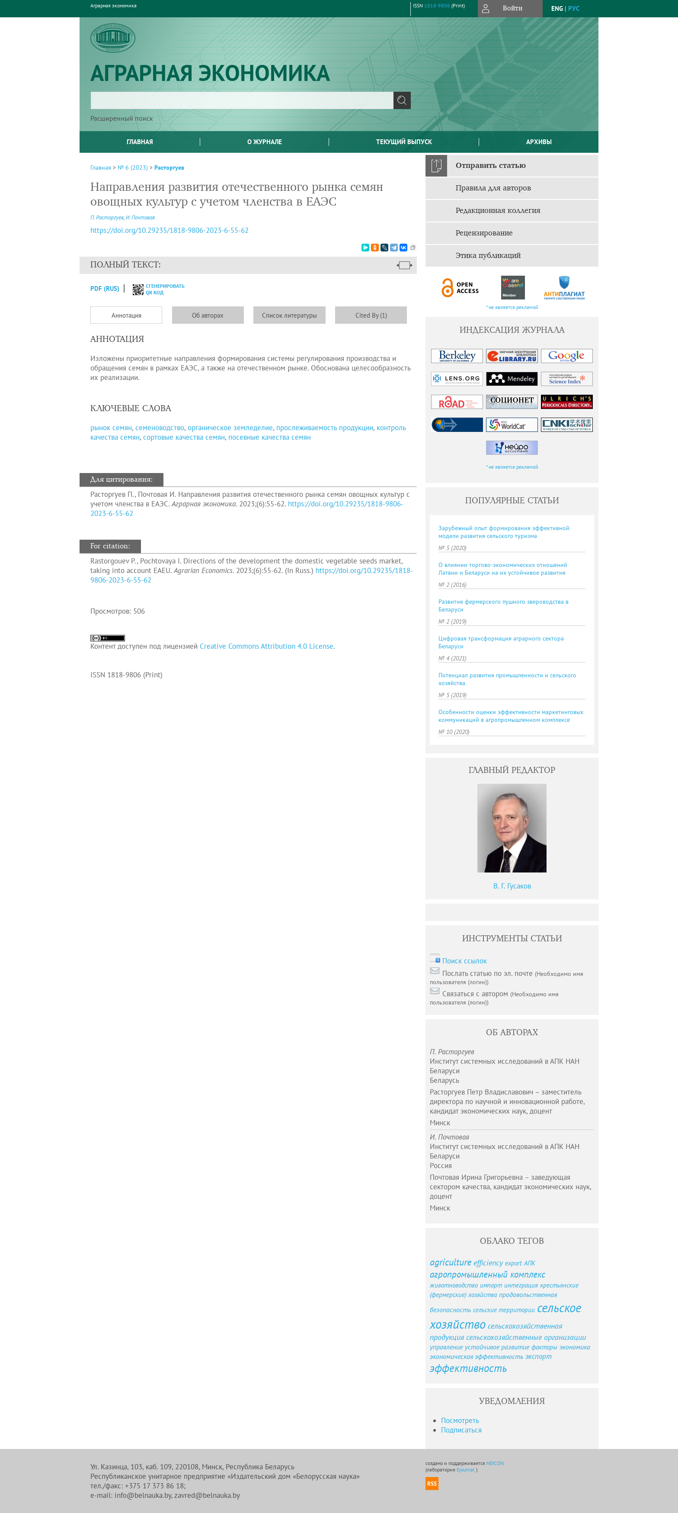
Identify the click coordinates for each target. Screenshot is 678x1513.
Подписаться (461, 1430)
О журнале (264, 142)
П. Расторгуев (107, 217)
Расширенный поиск (121, 118)
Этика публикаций (488, 256)
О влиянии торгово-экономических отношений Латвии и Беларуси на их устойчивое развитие (502, 568)
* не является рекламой (512, 307)
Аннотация (126, 315)
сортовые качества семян (184, 437)
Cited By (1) (371, 315)
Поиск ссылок (464, 961)
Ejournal (466, 1469)
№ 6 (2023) (133, 167)
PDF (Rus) (104, 288)
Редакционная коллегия (498, 211)
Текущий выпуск (404, 142)
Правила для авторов (493, 188)
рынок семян (111, 427)
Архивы (539, 142)
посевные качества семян (269, 437)
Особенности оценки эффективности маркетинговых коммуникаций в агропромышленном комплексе (510, 716)
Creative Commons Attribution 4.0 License (266, 646)
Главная (140, 142)
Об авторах (208, 315)
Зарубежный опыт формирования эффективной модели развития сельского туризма (503, 532)
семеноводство (159, 427)
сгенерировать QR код (153, 289)
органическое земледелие (230, 427)
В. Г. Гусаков (512, 886)
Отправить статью (491, 166)
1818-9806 (437, 5)
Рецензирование (484, 233)
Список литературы (289, 315)
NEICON (495, 1463)
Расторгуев (169, 167)
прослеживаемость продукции (324, 427)
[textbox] (242, 100)
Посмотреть (460, 1420)
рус (573, 8)
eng (557, 8)
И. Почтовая (140, 217)
